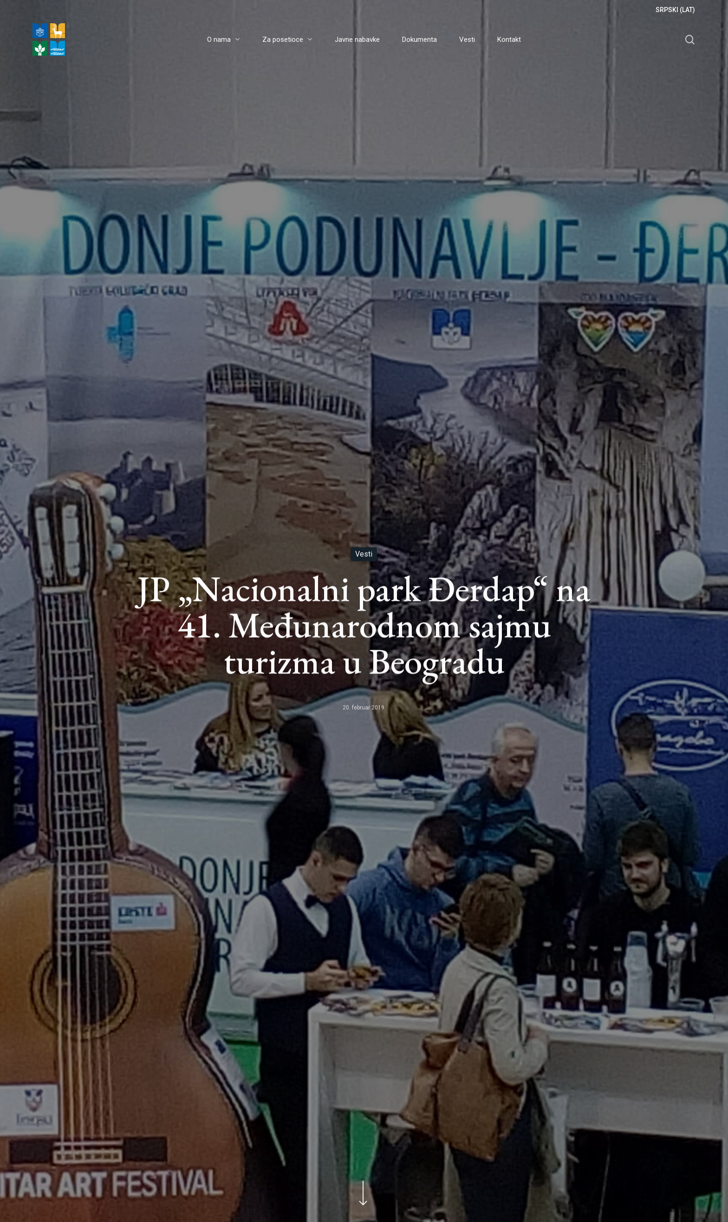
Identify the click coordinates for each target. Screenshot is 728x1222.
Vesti (363, 554)
